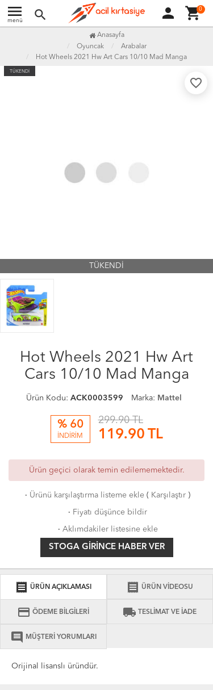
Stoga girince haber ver (107, 547)
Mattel (169, 398)
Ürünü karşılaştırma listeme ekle (83, 495)
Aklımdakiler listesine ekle (107, 529)
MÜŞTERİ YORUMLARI (53, 637)
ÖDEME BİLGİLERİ (53, 612)
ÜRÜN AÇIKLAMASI (53, 587)
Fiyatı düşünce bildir (106, 512)
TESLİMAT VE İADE (160, 612)
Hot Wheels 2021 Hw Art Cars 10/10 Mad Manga (111, 57)
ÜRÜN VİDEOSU (159, 587)
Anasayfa (106, 35)
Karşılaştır (168, 495)
